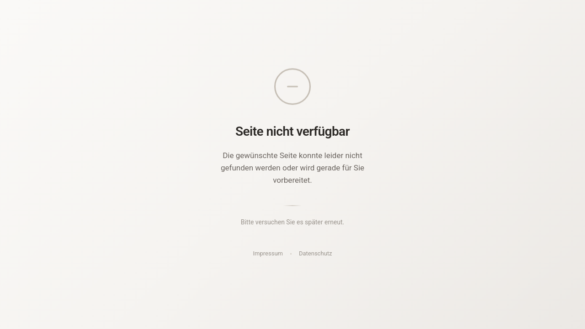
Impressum (268, 253)
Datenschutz (315, 253)
